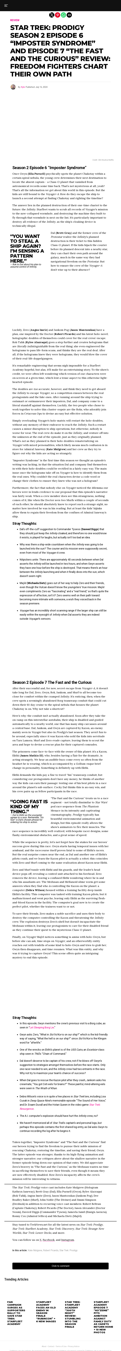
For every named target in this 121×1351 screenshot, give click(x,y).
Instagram (67, 1240)
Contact (51, 1334)
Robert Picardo (50, 1250)
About (44, 1334)
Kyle (23, 87)
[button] (6, 6)
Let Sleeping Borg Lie (42, 1027)
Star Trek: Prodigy (68, 1250)
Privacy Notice (73, 1334)
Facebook (49, 1240)
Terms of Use (61, 1334)
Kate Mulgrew (35, 1250)
